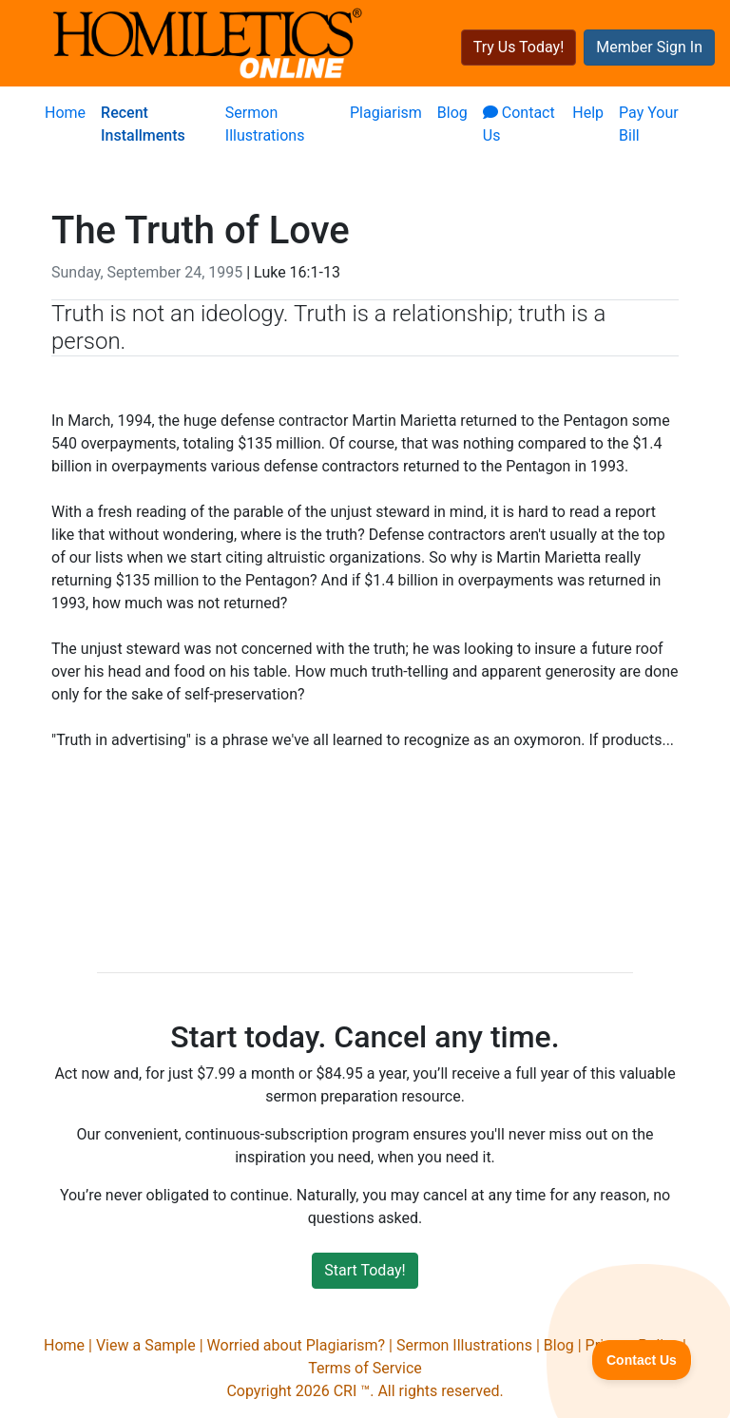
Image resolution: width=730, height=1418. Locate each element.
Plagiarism (386, 113)
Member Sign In (649, 47)
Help (588, 113)
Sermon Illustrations (265, 124)
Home (65, 113)
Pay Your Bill (649, 124)
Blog (452, 113)
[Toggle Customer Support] (642, 1360)
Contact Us (519, 124)
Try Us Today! (519, 47)
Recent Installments (143, 124)
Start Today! (364, 1270)
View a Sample (146, 1345)
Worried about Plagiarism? (296, 1345)
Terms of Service (365, 1368)
